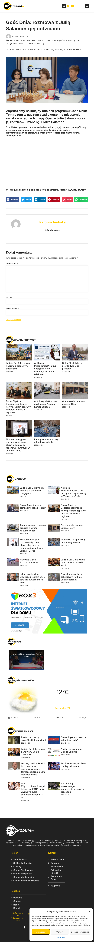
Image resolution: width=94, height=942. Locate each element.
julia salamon (14, 49)
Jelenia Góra (37, 40)
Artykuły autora (52, 230)
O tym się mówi (58, 40)
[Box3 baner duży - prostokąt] (47, 633)
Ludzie (47, 40)
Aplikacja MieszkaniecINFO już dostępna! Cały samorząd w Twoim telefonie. (45, 369)
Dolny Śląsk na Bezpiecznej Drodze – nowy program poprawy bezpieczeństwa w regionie (18, 407)
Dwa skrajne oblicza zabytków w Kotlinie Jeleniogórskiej (71, 577)
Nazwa (9, 297)
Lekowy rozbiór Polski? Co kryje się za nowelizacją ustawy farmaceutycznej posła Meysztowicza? (33, 769)
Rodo (63, 937)
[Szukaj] (64, 6)
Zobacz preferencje (80, 932)
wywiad (67, 49)
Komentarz (12, 264)
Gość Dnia (25, 40)
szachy (58, 49)
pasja (26, 49)
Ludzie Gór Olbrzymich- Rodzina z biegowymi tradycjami (18, 366)
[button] (89, 911)
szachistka (47, 49)
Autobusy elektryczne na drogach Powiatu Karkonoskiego (45, 404)
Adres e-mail (12, 308)
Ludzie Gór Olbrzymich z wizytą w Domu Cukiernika (33, 752)
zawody (77, 49)
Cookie (58, 937)
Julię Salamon (67, 118)
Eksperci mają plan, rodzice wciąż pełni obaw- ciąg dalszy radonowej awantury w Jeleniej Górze (18, 445)
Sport (78, 40)
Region (14, 853)
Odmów (59, 932)
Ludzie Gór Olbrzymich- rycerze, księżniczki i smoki (73, 562)
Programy (70, 40)
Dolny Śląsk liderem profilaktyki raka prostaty (72, 366)
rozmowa (35, 49)
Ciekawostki (13, 40)
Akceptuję (40, 932)
